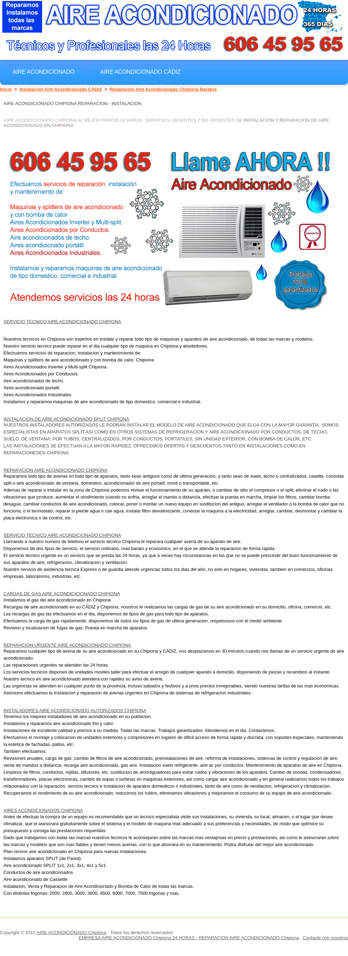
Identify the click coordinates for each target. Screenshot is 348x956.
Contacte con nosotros (325, 937)
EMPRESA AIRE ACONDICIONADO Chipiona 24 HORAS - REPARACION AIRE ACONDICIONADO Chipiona (189, 937)
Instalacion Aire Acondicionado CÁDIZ (60, 89)
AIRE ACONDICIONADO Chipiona (71, 932)
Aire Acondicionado (43, 72)
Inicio (6, 89)
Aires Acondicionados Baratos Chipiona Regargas (92, 87)
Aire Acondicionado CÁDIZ (140, 72)
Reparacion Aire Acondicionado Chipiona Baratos (163, 89)
